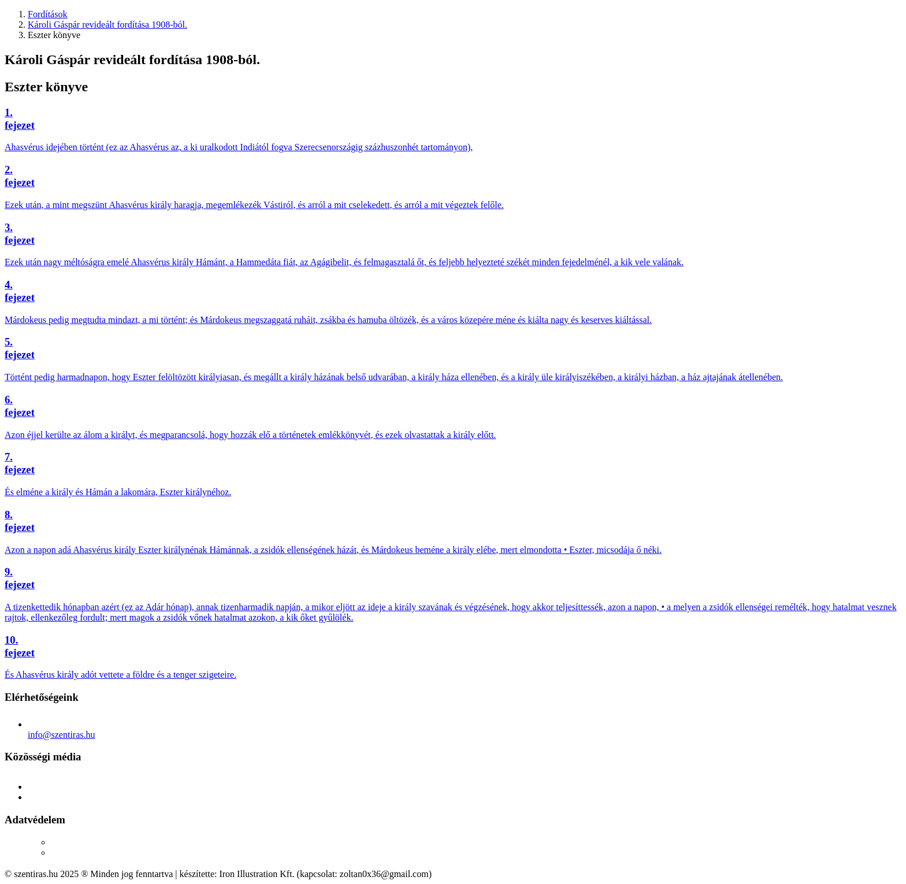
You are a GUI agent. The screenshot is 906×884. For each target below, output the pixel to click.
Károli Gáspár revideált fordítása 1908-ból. (107, 24)
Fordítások (47, 14)
